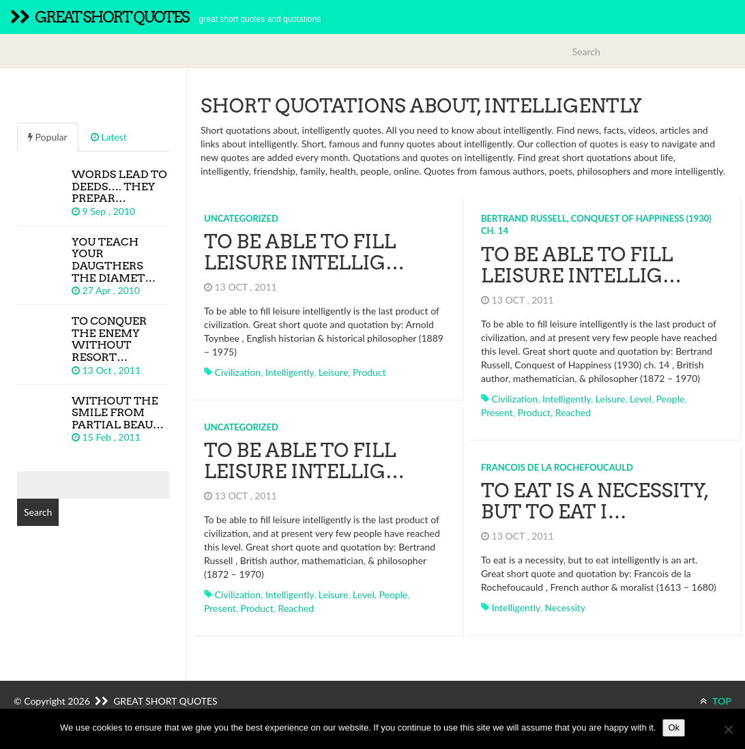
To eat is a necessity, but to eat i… (594, 501)
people (670, 399)
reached (573, 412)
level (641, 399)
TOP (715, 701)
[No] (728, 729)
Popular (48, 137)
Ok (674, 727)
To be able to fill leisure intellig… (304, 252)
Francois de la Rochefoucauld (557, 467)
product (369, 372)
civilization (238, 372)
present (497, 412)
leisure (334, 372)
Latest (109, 137)
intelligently (289, 372)
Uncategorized (241, 218)
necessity (565, 607)
